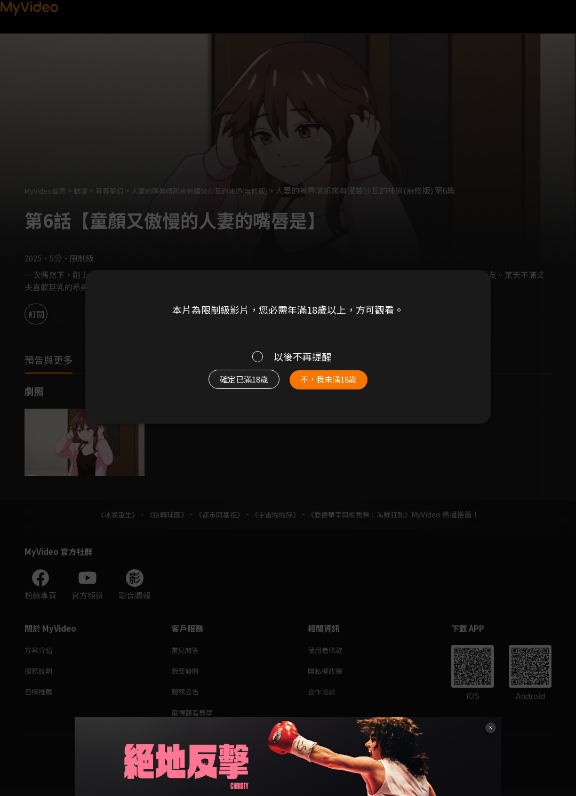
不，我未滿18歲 (340, 384)
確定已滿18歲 (232, 384)
